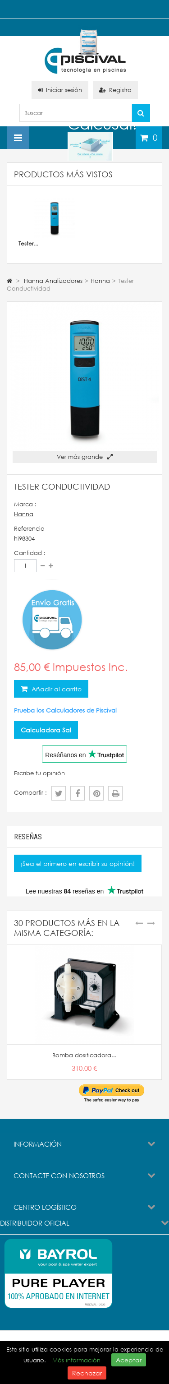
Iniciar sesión (60, 90)
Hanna (23, 514)
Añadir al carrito (56, 689)
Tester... (28, 243)
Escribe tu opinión (39, 773)
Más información (76, 1360)
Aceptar (129, 1360)
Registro (115, 90)
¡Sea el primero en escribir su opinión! (78, 863)
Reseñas (28, 837)
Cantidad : (30, 553)
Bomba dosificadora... (84, 1055)
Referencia (29, 528)
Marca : (25, 504)
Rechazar (87, 1373)
